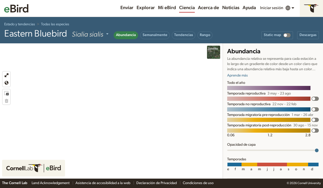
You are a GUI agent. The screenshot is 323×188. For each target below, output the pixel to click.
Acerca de (208, 7)
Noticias (230, 7)
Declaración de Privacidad (157, 183)
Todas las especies (55, 24)
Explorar (146, 7)
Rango (205, 35)
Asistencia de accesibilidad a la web (103, 183)
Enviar (126, 7)
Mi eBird (167, 7)
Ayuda (249, 7)
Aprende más (237, 75)
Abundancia (126, 35)
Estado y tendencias (19, 24)
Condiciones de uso (198, 183)
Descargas (307, 35)
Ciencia (187, 7)
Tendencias (183, 35)
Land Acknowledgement (51, 183)
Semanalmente (155, 35)
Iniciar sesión (271, 8)
